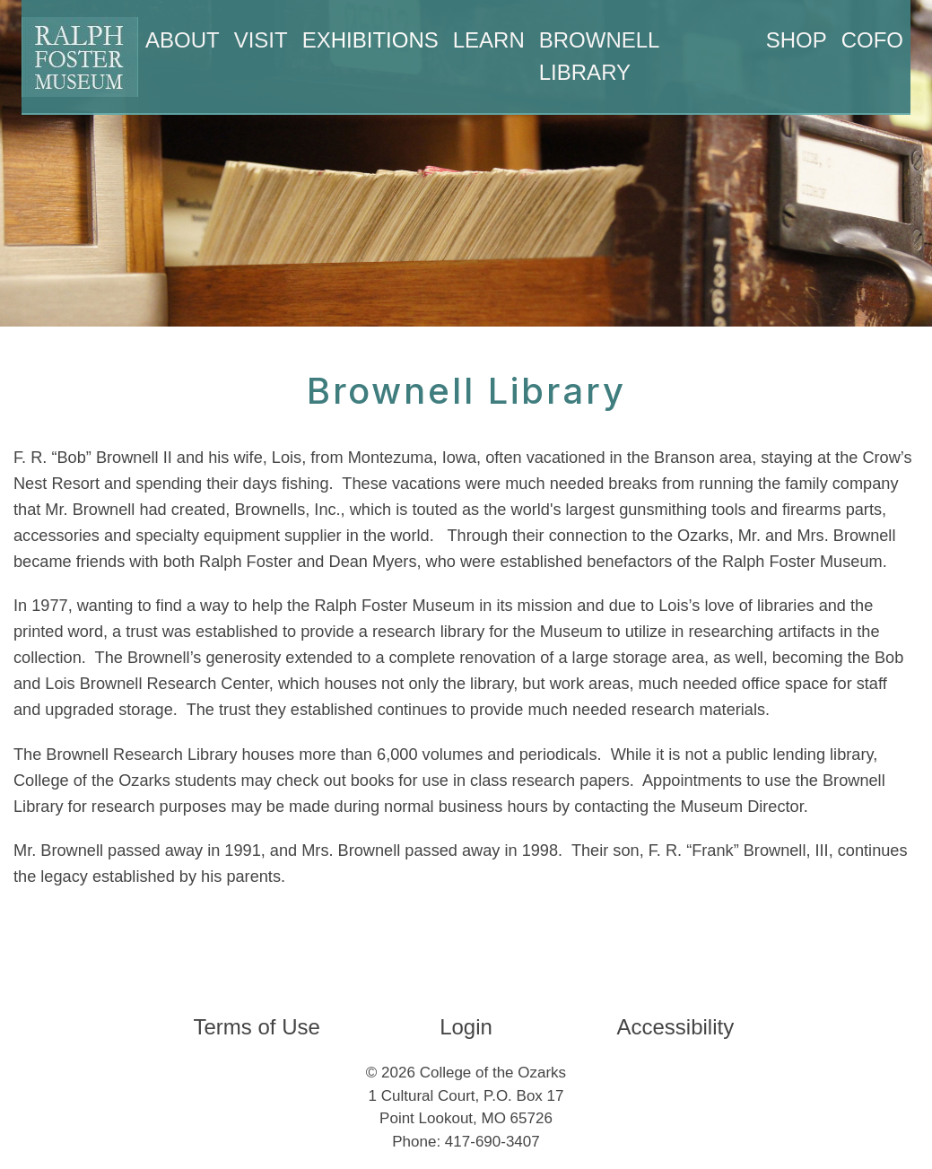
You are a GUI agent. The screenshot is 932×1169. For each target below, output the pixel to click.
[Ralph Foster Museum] (80, 57)
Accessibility (675, 1027)
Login (466, 1027)
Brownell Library (599, 56)
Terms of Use (256, 1027)
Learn (489, 40)
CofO (872, 40)
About (182, 40)
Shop (796, 40)
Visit (261, 40)
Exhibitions (370, 40)
